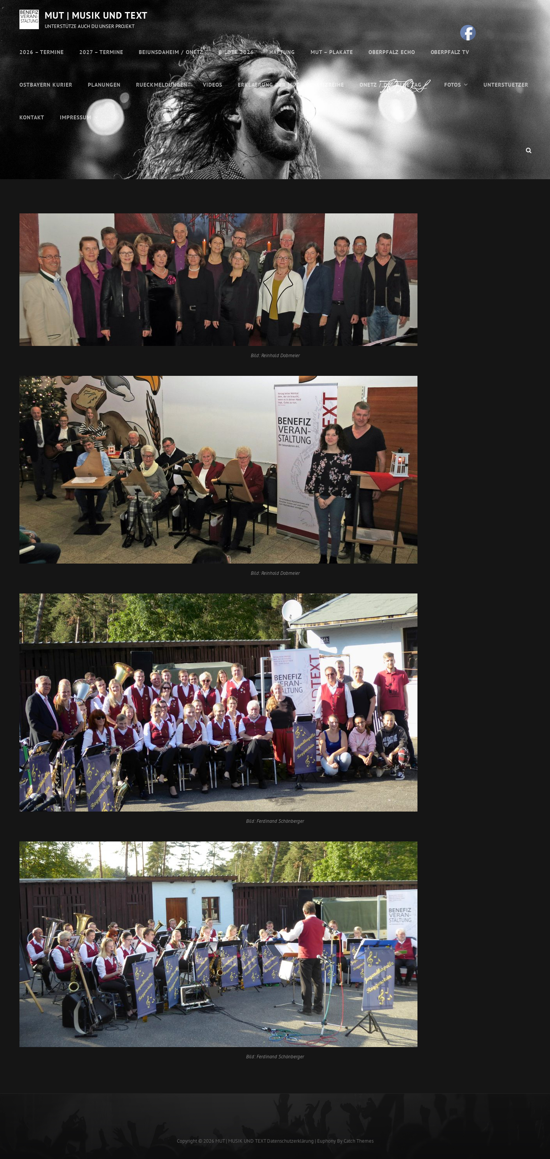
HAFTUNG (282, 52)
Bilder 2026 (236, 52)
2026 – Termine (41, 52)
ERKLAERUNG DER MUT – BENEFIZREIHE (291, 84)
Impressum (75, 117)
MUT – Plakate (332, 52)
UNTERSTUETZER (506, 84)
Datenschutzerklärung (290, 1141)
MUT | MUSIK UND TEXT (96, 15)
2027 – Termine (101, 52)
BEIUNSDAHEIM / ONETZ (171, 52)
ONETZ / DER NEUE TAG (391, 84)
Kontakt (31, 117)
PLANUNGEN (104, 84)
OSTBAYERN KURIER (45, 84)
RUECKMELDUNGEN (161, 84)
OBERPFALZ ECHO (391, 52)
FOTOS (452, 84)
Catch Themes (359, 1141)
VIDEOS (212, 84)
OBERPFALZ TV (450, 52)
